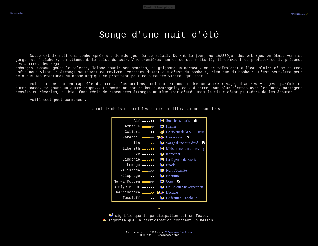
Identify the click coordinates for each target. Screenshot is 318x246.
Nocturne (173, 176)
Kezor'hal (173, 154)
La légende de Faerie (181, 159)
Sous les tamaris (178, 121)
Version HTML (297, 14)
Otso (169, 181)
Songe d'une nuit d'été (182, 143)
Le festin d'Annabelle (181, 198)
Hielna (171, 126)
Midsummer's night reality (185, 149)
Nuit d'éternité (176, 170)
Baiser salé (174, 137)
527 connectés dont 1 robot (178, 232)
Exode (170, 165)
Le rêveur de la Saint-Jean (185, 132)
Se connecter (16, 13)
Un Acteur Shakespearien (184, 187)
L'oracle (172, 192)
